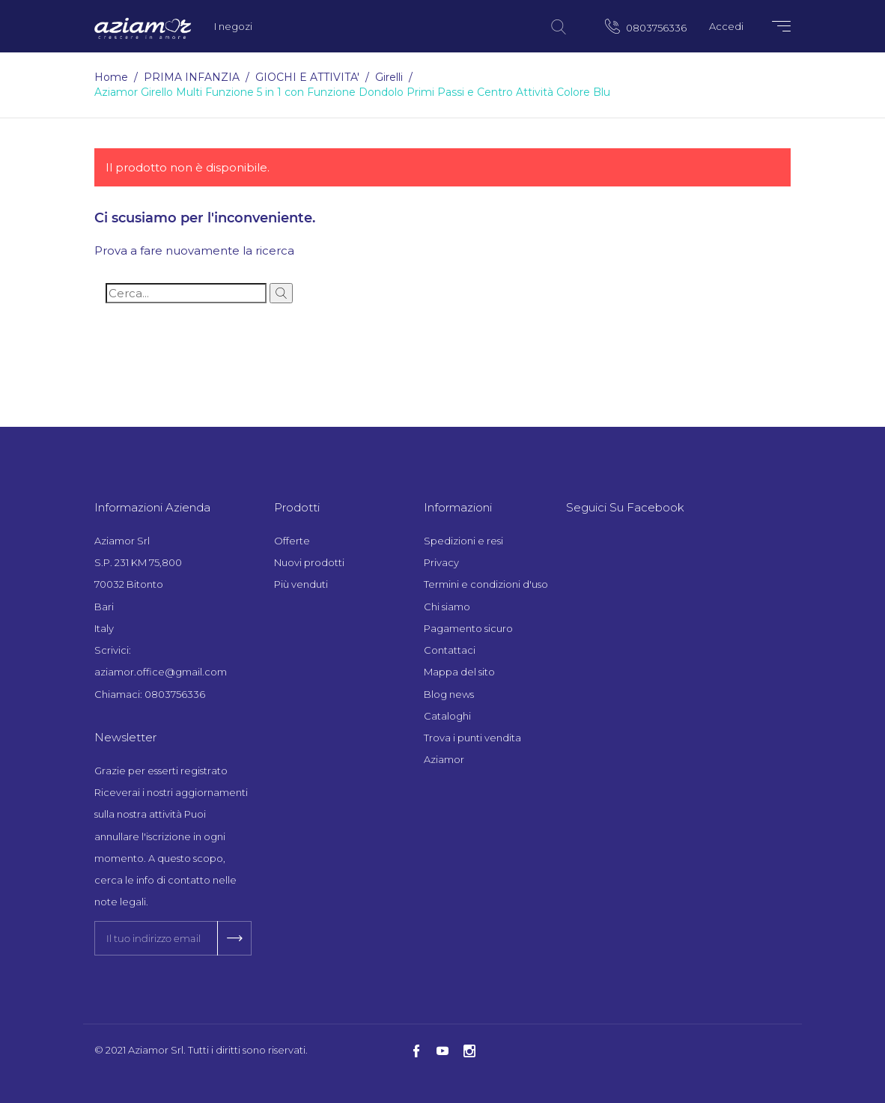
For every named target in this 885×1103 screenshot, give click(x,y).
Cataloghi (447, 716)
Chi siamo (447, 607)
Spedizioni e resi (463, 541)
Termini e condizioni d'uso (486, 584)
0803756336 (646, 26)
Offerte (292, 541)
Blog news (449, 694)
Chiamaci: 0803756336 (149, 694)
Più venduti (301, 584)
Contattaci (449, 650)
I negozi (233, 26)
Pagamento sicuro (468, 628)
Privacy (441, 562)
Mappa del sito (459, 672)
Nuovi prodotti (309, 562)
